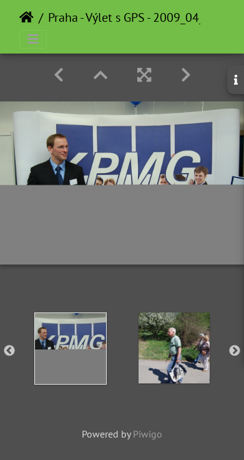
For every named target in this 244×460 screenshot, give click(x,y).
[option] (70, 349)
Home (26, 17)
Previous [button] (9, 351)
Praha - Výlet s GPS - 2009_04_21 (133, 17)
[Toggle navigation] (33, 39)
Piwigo (147, 434)
